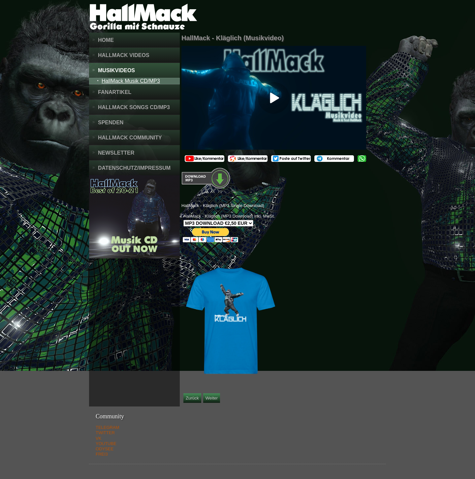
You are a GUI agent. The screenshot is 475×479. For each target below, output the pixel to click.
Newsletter (116, 153)
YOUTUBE (106, 443)
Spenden (110, 122)
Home (106, 40)
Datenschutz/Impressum (134, 168)
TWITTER (105, 432)
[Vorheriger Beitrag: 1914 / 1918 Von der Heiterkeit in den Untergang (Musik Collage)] (192, 398)
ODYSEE (104, 448)
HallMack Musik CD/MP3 (131, 81)
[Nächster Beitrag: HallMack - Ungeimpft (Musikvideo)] (211, 398)
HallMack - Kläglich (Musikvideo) (232, 38)
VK (98, 438)
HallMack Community (130, 137)
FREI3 (102, 454)
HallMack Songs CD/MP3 (134, 107)
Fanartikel (114, 92)
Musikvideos (116, 70)
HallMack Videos (123, 55)
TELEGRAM (107, 427)
